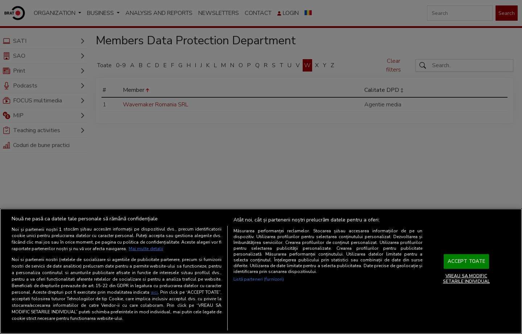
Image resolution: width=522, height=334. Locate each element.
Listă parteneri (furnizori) (258, 279)
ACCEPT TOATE (466, 261)
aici (154, 292)
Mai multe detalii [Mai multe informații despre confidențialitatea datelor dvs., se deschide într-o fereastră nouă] (146, 249)
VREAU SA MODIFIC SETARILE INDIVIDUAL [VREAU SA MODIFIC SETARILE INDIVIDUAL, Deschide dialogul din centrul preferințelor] (466, 278)
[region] (261, 271)
